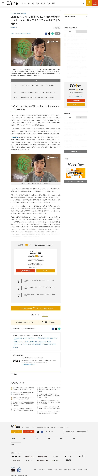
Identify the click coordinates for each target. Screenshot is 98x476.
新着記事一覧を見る (76, 151)
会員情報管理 (49, 469)
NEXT (45, 315)
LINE (12, 33)
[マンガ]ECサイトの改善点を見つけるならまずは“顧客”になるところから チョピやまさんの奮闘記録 (49, 402)
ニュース (23, 3)
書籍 (48, 3)
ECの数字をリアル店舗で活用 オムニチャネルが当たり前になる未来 (38, 97)
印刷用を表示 (15, 328)
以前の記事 (15, 137)
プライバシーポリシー (77, 469)
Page (15, 92)
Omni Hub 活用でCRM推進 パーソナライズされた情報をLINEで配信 (38, 92)
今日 (70, 31)
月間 (81, 31)
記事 (29, 3)
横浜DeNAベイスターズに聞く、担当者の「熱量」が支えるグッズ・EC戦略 (32, 341)
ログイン (45, 271)
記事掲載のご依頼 (69, 431)
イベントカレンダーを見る (75, 181)
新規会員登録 (25, 271)
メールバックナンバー (35, 267)
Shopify (28, 33)
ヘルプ (35, 469)
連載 (33, 3)
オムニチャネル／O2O (20, 33)
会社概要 (60, 469)
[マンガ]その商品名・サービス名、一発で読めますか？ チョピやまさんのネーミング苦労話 (49, 389)
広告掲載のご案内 (81, 431)
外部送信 (85, 469)
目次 (47, 81)
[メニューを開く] (3, 3)
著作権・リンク (42, 469)
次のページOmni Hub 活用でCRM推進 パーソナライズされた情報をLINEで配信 (36, 308)
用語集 (53, 3)
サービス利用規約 (67, 469)
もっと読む (15, 347)
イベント (43, 3)
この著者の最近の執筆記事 (28, 364)
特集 (37, 3)
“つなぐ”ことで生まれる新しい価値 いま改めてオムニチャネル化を (37, 85)
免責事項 (55, 469)
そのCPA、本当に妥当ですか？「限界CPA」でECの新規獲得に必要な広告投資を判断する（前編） (49, 396)
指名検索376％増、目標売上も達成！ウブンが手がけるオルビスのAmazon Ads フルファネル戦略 (23, 403)
